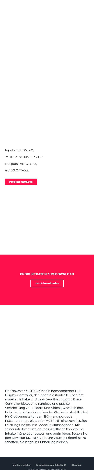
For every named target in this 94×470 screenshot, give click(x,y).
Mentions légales (21, 439)
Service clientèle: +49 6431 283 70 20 (47, 444)
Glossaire (76, 439)
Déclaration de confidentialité (51, 439)
